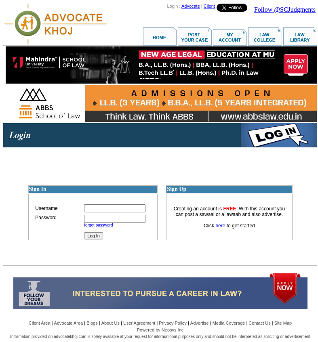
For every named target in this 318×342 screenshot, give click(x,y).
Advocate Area (68, 323)
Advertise (199, 323)
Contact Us (259, 323)
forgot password (98, 225)
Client (209, 6)
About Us (110, 323)
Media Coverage (229, 323)
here (220, 226)
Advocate (190, 6)
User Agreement (139, 323)
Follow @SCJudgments (285, 9)
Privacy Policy (172, 323)
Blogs (92, 323)
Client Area (40, 323)
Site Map (283, 323)
